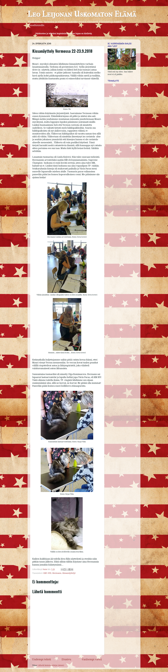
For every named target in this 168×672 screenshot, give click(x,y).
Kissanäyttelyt (68, 573)
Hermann (56, 573)
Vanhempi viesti (92, 659)
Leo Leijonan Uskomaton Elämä (82, 14)
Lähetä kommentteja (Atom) (51, 665)
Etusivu (66, 659)
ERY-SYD (47, 573)
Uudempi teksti (41, 659)
